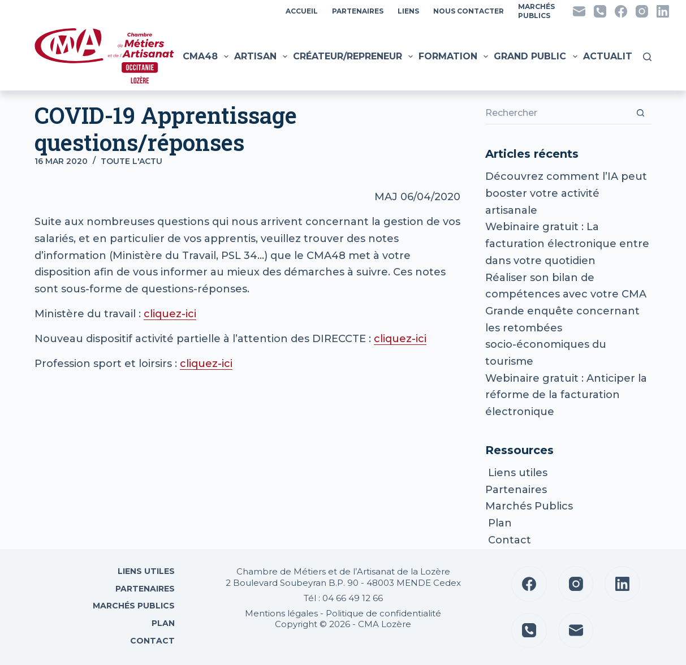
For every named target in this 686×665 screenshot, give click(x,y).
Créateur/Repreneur (354, 56)
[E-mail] (579, 11)
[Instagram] (642, 11)
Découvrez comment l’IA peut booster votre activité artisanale (566, 193)
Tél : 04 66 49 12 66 (343, 598)
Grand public (537, 56)
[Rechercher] (647, 57)
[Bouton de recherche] (640, 113)
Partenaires (357, 11)
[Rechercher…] (557, 113)
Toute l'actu (131, 161)
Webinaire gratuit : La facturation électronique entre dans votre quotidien (567, 243)
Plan (498, 523)
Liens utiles (516, 473)
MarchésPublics (536, 11)
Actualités (620, 56)
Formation (454, 56)
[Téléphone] (600, 11)
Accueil (302, 11)
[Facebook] (621, 11)
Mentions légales (281, 613)
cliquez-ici (170, 314)
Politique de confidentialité (383, 613)
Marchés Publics (529, 506)
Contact (508, 540)
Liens (408, 11)
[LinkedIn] (663, 11)
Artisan (262, 56)
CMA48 (207, 56)
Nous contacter (468, 11)
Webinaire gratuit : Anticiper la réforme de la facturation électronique (566, 395)
